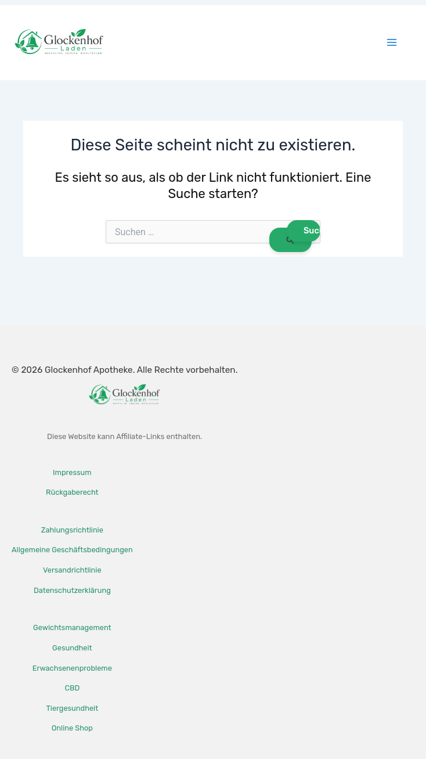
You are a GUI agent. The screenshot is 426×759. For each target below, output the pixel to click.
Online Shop (72, 728)
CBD (72, 688)
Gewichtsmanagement (72, 627)
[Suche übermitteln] (290, 240)
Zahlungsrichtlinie (72, 530)
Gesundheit (72, 647)
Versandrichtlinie (72, 570)
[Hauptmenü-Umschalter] (391, 42)
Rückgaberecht (72, 492)
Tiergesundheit (72, 708)
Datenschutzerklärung (72, 590)
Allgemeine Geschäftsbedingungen (72, 549)
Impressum (72, 472)
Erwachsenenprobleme (72, 668)
